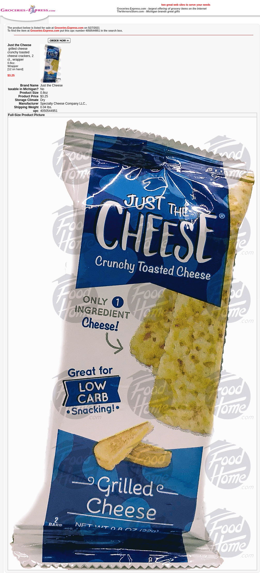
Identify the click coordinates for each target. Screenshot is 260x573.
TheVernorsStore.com (130, 11)
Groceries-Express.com (131, 8)
